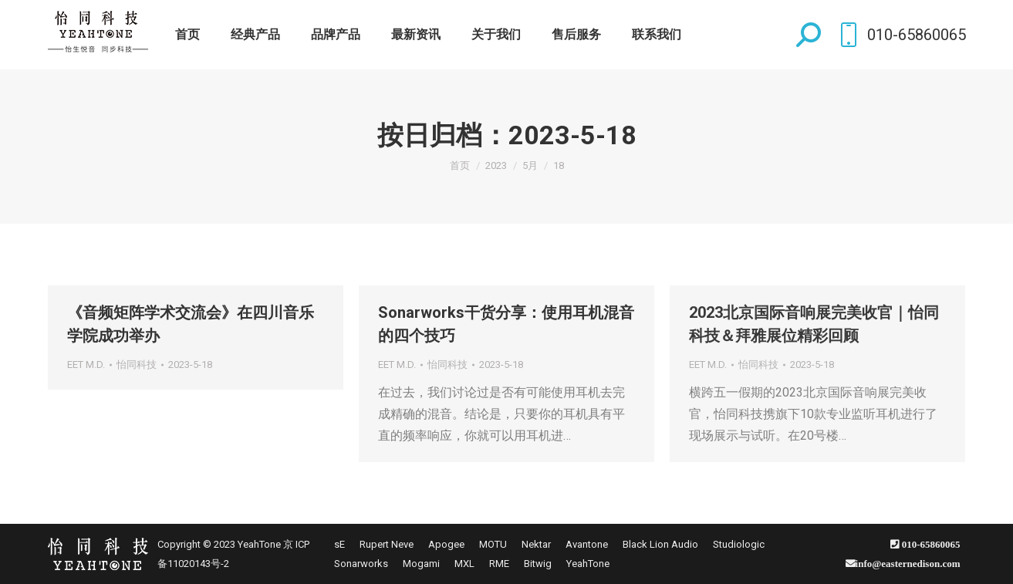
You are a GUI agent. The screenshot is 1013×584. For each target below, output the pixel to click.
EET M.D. (86, 364)
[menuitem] (187, 35)
